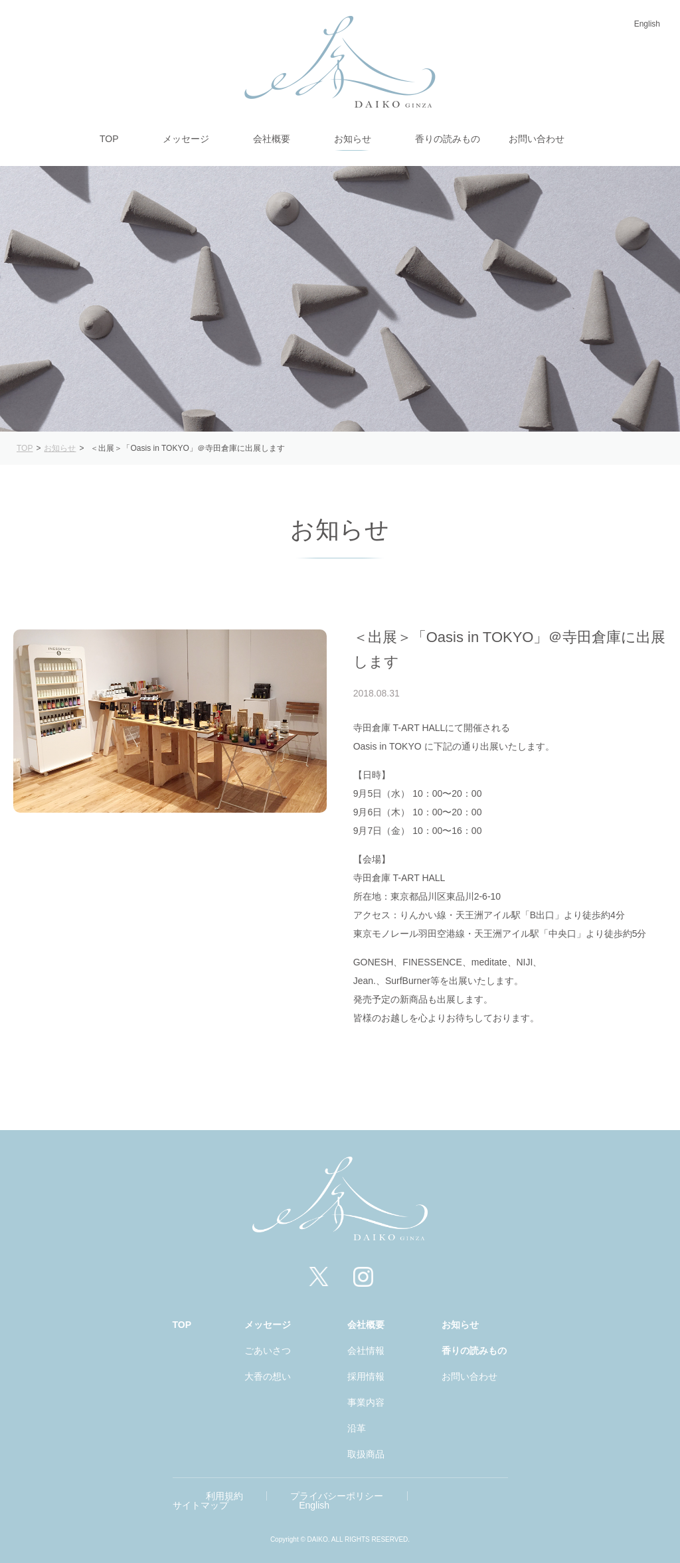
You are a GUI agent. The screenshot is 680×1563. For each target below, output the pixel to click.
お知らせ (460, 1324)
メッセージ (267, 1324)
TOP (182, 1324)
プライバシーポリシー (336, 1496)
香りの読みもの (474, 1350)
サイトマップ (200, 1505)
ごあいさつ (267, 1350)
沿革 (356, 1428)
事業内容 (365, 1402)
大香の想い (267, 1376)
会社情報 (365, 1350)
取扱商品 (365, 1454)
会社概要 (365, 1324)
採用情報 (365, 1376)
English (647, 24)
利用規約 (224, 1496)
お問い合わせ (469, 1376)
